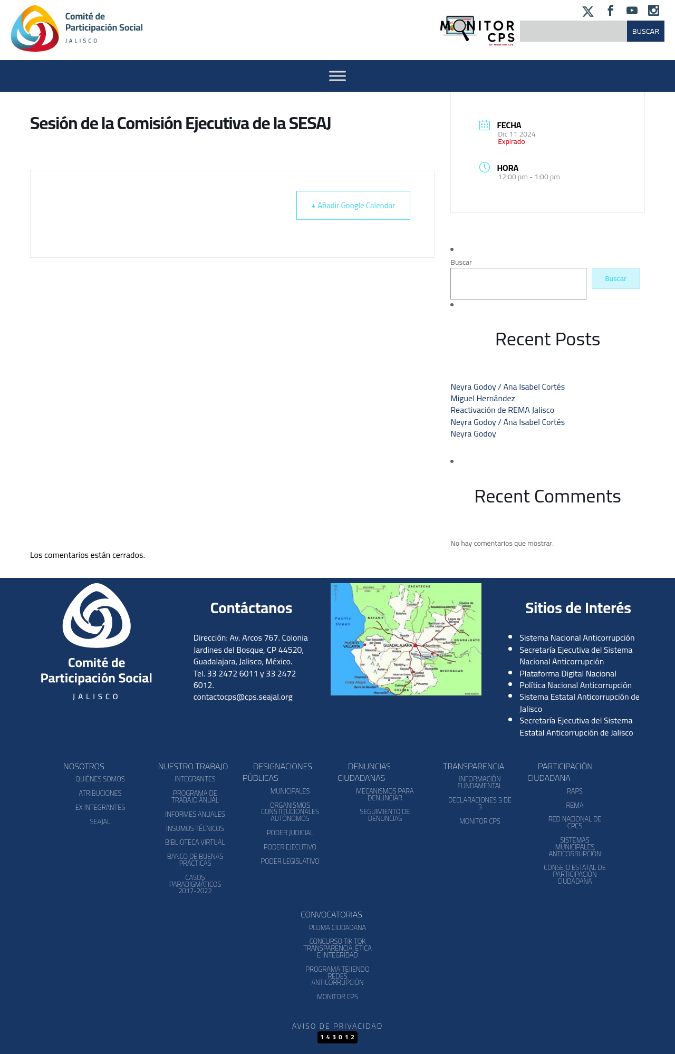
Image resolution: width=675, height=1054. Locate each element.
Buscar (461, 262)
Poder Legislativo (290, 861)
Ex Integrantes (100, 807)
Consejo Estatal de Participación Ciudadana (574, 874)
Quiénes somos (99, 778)
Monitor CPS (479, 821)
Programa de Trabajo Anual (195, 796)
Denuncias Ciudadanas (364, 772)
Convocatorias (331, 914)
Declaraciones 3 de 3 (480, 803)
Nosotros (83, 766)
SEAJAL (100, 821)
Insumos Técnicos (195, 828)
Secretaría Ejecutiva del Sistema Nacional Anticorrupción (575, 655)
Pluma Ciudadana (337, 927)
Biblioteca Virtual (195, 842)
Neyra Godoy (473, 433)
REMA (574, 805)
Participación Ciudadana (560, 772)
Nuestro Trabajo (193, 766)
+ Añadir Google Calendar (354, 205)
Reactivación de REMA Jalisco (502, 410)
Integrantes (195, 778)
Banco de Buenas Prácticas (195, 859)
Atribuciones (100, 793)
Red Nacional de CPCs (575, 822)
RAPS (575, 791)
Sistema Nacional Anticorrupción (576, 637)
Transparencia (473, 766)
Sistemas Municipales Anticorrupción (574, 847)
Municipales (290, 791)
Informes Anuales (195, 814)
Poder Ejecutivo (290, 846)
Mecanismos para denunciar (384, 794)
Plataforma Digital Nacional (567, 673)
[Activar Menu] (337, 76)
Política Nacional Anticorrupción (575, 685)
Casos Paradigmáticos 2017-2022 (195, 884)
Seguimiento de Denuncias (385, 815)
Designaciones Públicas (277, 772)
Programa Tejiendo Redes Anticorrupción (338, 976)
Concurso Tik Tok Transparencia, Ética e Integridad (337, 948)
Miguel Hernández (482, 398)
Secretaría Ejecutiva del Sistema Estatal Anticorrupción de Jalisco (576, 726)
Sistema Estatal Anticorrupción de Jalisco (579, 702)
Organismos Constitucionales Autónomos (290, 812)
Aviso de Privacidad (337, 1026)
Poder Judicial (290, 832)
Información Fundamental (480, 782)
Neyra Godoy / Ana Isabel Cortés (507, 386)
